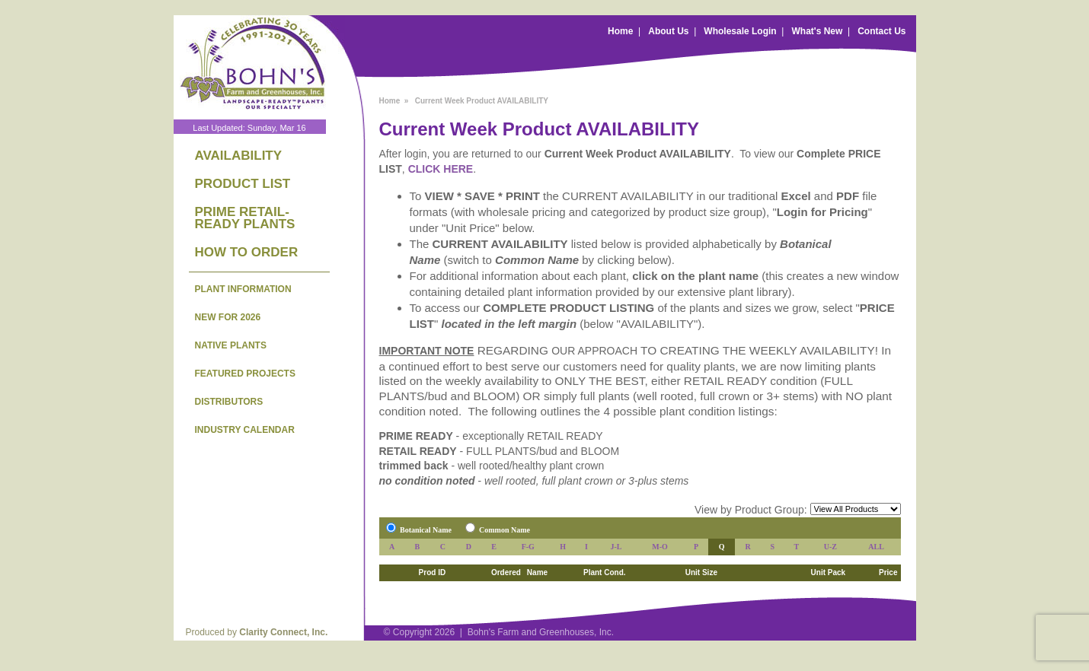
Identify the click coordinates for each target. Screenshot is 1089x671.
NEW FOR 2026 (228, 317)
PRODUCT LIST (243, 183)
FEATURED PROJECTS (245, 373)
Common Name (504, 530)
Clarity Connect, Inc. (283, 632)
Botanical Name (426, 530)
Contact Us (881, 31)
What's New (816, 31)
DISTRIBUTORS (229, 401)
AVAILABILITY (239, 155)
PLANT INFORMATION (243, 289)
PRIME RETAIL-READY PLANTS (245, 218)
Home (620, 31)
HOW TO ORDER (247, 252)
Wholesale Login (740, 31)
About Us (668, 31)
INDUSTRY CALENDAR (245, 430)
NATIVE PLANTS (231, 345)
